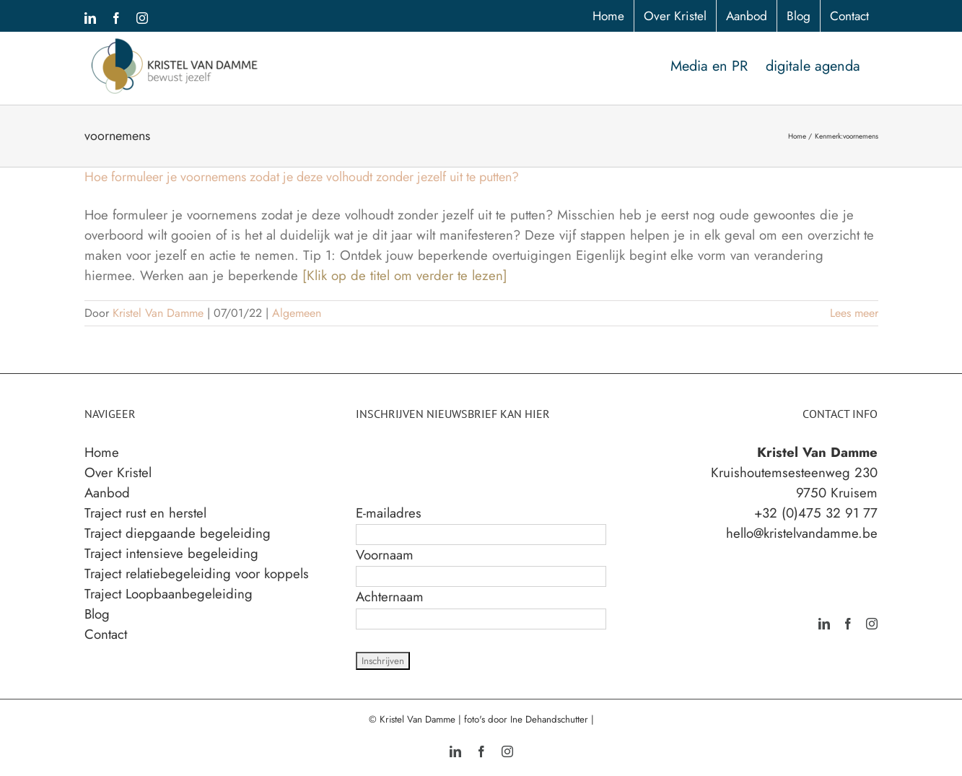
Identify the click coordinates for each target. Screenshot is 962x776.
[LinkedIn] (824, 623)
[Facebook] (848, 623)
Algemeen (296, 313)
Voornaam (385, 554)
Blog (97, 614)
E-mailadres (388, 513)
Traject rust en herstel (145, 513)
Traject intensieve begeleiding (171, 553)
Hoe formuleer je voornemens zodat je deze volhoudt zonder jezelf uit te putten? (301, 176)
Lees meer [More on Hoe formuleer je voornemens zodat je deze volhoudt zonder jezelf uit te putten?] (854, 313)
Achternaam (390, 596)
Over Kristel (118, 472)
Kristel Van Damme (158, 313)
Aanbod (107, 492)
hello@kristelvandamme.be (802, 533)
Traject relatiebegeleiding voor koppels (196, 573)
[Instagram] (872, 623)
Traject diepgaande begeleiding (177, 533)
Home (101, 452)
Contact (105, 634)
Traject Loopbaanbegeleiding (168, 593)
